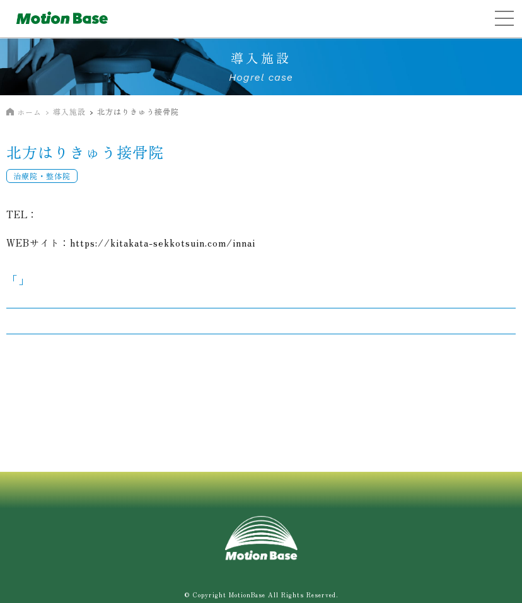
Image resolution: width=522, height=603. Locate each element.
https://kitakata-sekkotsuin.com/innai (162, 242)
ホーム (29, 112)
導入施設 (69, 111)
